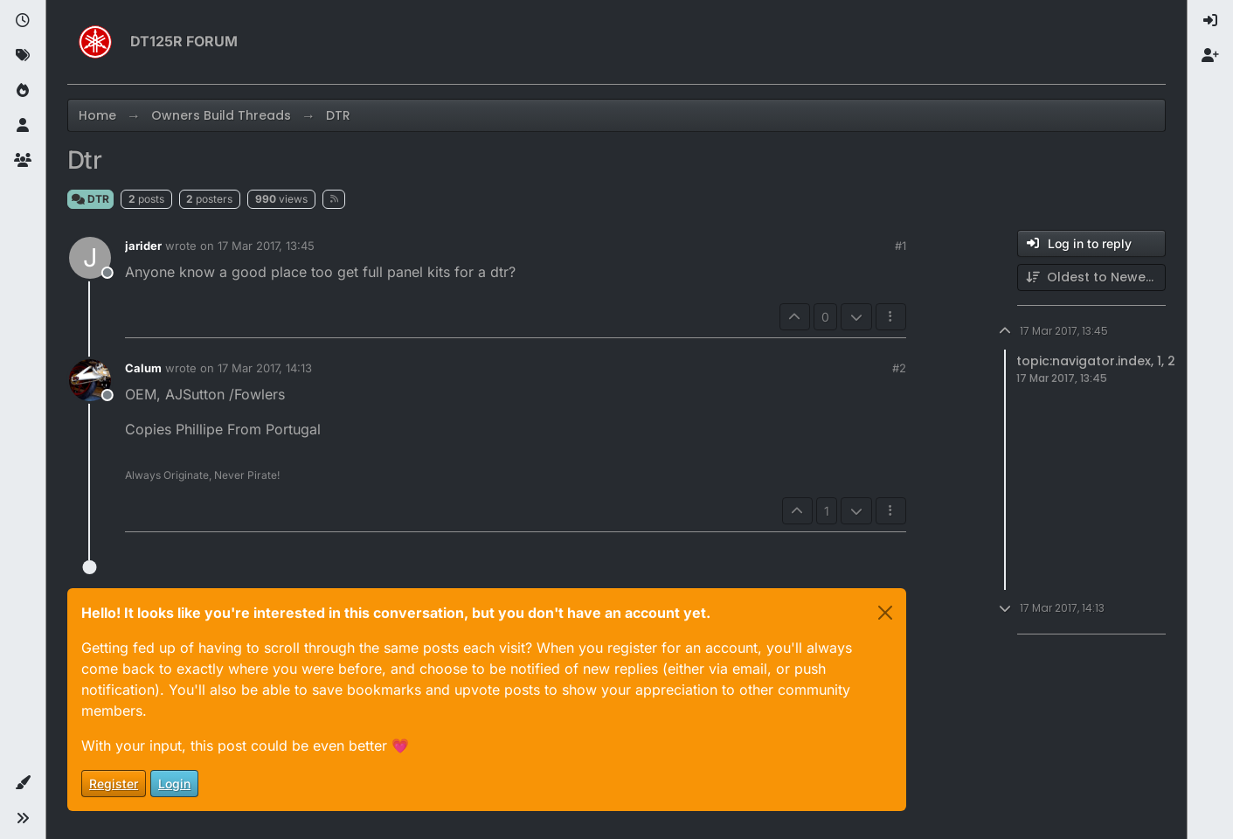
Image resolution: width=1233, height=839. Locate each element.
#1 (900, 246)
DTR (90, 198)
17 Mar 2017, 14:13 (265, 368)
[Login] (1210, 21)
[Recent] (22, 21)
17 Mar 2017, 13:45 (266, 246)
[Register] (1210, 56)
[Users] (22, 126)
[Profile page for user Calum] (90, 380)
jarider (143, 246)
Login (174, 783)
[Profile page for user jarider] (90, 258)
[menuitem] (1210, 21)
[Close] (885, 612)
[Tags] (22, 56)
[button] (22, 783)
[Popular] (22, 91)
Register (113, 783)
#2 (899, 368)
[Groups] (22, 161)
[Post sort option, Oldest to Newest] (1091, 277)
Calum (143, 368)
